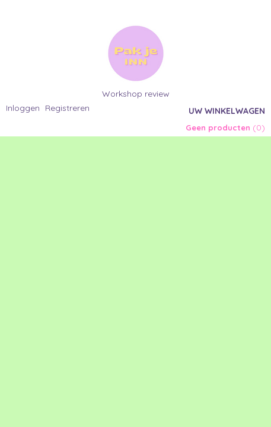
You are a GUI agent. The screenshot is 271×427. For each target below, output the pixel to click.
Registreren (67, 108)
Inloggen (23, 108)
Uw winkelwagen (227, 111)
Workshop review (136, 93)
